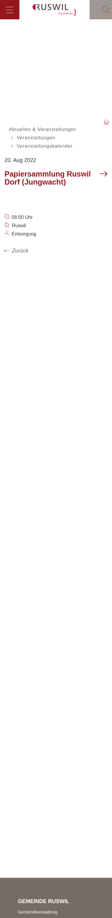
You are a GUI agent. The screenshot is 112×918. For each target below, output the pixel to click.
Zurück (20, 251)
